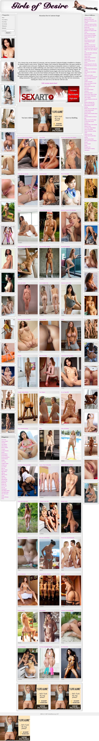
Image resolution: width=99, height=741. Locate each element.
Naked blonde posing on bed (24, 246)
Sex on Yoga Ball (65, 392)
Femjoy (3, 460)
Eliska (85, 145)
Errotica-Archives (5, 457)
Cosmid (3, 449)
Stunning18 (4, 489)
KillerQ (19, 355)
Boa (85, 118)
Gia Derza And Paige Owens (45, 646)
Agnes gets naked (22, 283)
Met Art (3, 468)
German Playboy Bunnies (45, 574)
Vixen (3, 495)
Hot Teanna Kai (64, 646)
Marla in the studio (88, 75)
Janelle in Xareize (88, 81)
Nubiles (3, 476)
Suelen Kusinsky (43, 173)
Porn (19, 206)
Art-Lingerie (4, 444)
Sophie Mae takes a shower (67, 464)
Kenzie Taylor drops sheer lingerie (68, 137)
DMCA (42, 714)
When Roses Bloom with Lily (91, 48)
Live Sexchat (4, 23)
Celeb (41, 169)
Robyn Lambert (21, 610)
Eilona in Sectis (87, 54)
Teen (41, 388)
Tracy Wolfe (42, 137)
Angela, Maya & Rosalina (45, 464)
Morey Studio (5, 469)
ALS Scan (4, 439)
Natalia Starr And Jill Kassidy (67, 537)
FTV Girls (4, 461)
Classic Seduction (22, 574)
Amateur (20, 279)
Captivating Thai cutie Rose (67, 355)
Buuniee (63, 574)
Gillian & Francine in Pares (90, 24)
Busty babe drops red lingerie (24, 319)
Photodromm (4, 479)
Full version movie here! (49, 83)
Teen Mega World (5, 490)
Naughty (20, 242)
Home (3, 17)
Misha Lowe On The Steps (90, 119)
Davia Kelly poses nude (89, 40)
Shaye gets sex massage (23, 173)
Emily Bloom (5, 453)
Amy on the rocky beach (89, 44)
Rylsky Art (4, 484)
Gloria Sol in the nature (23, 501)
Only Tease (4, 477)
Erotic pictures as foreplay (90, 35)
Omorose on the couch (66, 283)
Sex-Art (3, 487)
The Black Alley (5, 492)
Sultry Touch (87, 56)
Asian (19, 169)
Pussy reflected (42, 319)
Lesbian (42, 315)
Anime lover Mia (88, 134)
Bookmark (4, 28)
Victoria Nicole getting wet (45, 210)
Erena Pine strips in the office (24, 464)
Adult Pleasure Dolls (89, 139)
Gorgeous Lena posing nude (67, 610)
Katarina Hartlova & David (90, 116)
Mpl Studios (4, 471)
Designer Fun (87, 147)
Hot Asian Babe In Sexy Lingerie (25, 137)
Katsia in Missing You (89, 102)
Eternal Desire (5, 458)
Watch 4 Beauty (5, 497)
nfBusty (3, 473)
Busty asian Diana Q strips (90, 83)
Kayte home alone (88, 92)
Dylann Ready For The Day (90, 64)
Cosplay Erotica (5, 450)
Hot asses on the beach (44, 537)
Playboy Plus (4, 481)
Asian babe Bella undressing (90, 52)
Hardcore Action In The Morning (68, 210)
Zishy (3, 498)
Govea (19, 210)
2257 (57, 714)
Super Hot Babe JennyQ (44, 246)
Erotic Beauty (5, 455)
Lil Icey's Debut (88, 17)
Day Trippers (42, 392)
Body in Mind (5, 447)
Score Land (4, 485)
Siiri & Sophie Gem (43, 283)
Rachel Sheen (87, 84)
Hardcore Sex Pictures (23, 537)
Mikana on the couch (89, 19)
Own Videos (4, 21)
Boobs (62, 169)
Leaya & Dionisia (22, 646)
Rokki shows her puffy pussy (90, 108)
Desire (62, 533)
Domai (3, 452)
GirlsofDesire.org (52, 714)
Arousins (4, 442)
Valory (62, 319)
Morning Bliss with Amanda (90, 124)
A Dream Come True (44, 501)
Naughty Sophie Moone (23, 392)
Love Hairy (4, 466)
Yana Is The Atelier (88, 129)
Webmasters (4, 26)
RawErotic (4, 482)
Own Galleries (5, 19)
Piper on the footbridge (89, 103)
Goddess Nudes (5, 463)
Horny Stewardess (65, 173)
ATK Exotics (4, 446)
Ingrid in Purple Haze (89, 29)
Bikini (41, 242)
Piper (40, 428)
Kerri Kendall (87, 143)
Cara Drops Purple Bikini (90, 127)
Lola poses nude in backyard (90, 76)
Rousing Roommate (65, 246)
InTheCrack (4, 465)
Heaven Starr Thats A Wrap (90, 94)
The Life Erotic (5, 493)
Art (19, 533)
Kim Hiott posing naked (89, 33)
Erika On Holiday (65, 428)
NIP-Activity (4, 474)
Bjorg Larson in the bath (89, 46)
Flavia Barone (42, 610)
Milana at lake (87, 126)
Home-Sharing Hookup (23, 428)
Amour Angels (5, 441)
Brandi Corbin (64, 501)
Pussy (41, 351)
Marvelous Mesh (43, 355)
